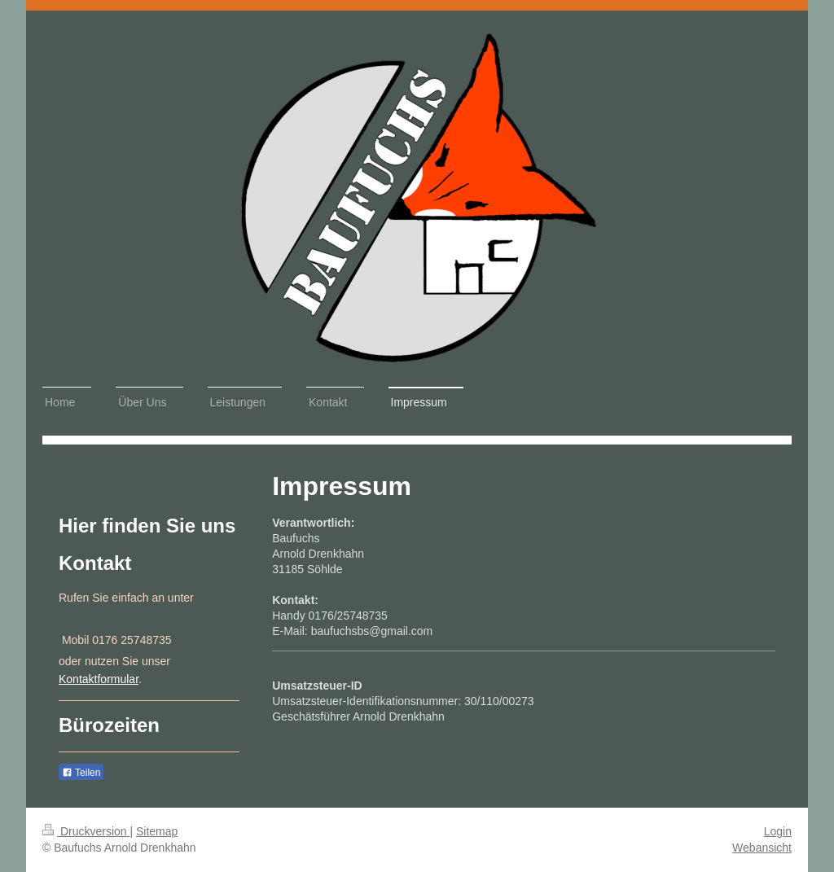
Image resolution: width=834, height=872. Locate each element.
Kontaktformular (98, 679)
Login (778, 831)
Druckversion (85, 831)
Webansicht (762, 847)
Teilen (81, 772)
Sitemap (157, 831)
